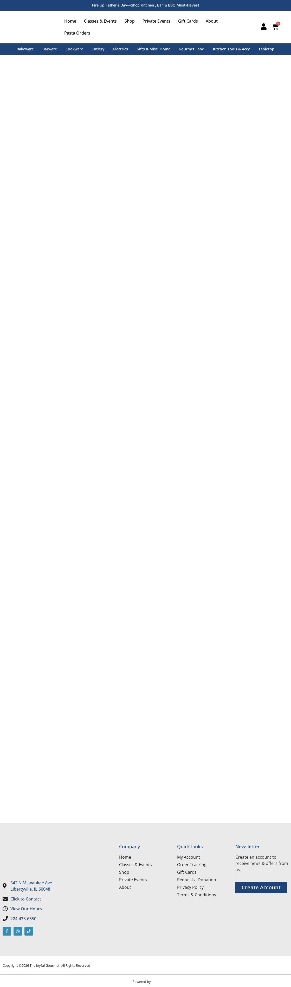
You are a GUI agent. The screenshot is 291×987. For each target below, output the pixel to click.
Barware (49, 49)
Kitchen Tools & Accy (231, 49)
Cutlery (98, 49)
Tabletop (266, 49)
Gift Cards (188, 21)
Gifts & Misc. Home (153, 49)
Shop (130, 21)
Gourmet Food (191, 49)
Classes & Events (100, 21)
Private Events (156, 21)
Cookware (74, 49)
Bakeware (25, 49)
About (212, 21)
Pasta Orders (77, 33)
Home (70, 21)
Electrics (120, 49)
